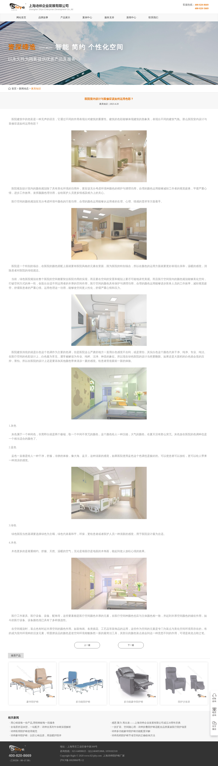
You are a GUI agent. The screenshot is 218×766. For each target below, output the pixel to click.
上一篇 (87, 645)
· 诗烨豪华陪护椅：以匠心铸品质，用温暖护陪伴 (35, 735)
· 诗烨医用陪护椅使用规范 (23, 731)
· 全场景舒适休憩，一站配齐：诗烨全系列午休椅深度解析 (40, 727)
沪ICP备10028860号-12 (72, 760)
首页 (14, 88)
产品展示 (65, 17)
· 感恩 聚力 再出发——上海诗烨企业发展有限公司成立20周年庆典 (145, 722)
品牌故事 (43, 17)
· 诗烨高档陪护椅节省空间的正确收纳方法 (133, 735)
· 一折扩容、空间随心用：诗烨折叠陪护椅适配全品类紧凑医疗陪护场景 (148, 727)
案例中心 (87, 17)
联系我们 (153, 17)
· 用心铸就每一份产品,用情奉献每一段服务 (32, 722)
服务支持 (109, 17)
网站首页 (21, 17)
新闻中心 (131, 17)
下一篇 (131, 645)
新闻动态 (24, 88)
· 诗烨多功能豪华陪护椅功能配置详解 (130, 731)
